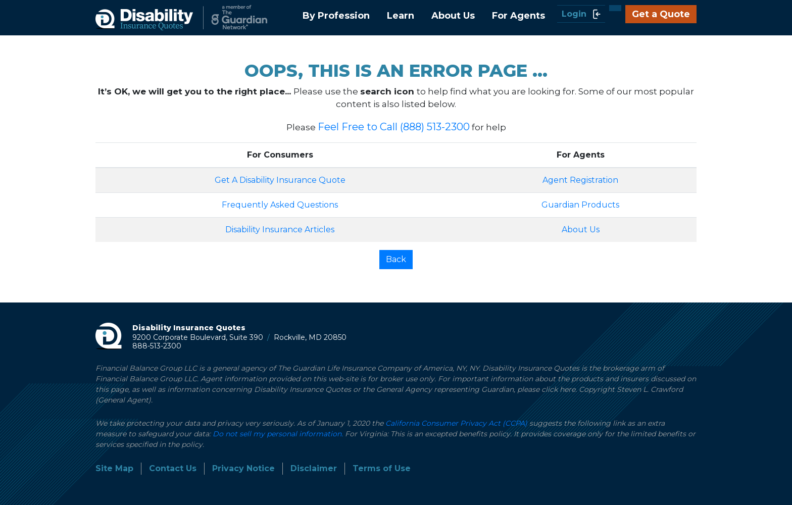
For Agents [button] (518, 15)
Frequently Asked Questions (280, 205)
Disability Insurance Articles (279, 229)
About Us (581, 229)
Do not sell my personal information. (278, 433)
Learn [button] (400, 15)
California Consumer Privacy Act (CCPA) (456, 423)
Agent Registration (580, 180)
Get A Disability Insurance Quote (280, 180)
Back (396, 259)
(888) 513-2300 (435, 127)
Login (581, 14)
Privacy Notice (243, 468)
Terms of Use (382, 468)
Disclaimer (313, 468)
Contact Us (172, 468)
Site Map (114, 468)
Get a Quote (661, 14)
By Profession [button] (336, 15)
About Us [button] (453, 15)
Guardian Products (580, 205)
